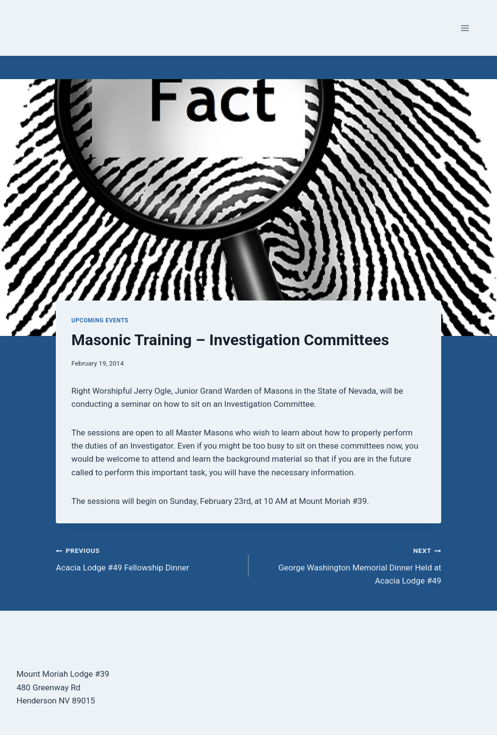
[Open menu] (465, 27)
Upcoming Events (100, 320)
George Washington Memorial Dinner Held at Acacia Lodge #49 (349, 564)
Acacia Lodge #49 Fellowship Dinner (148, 558)
